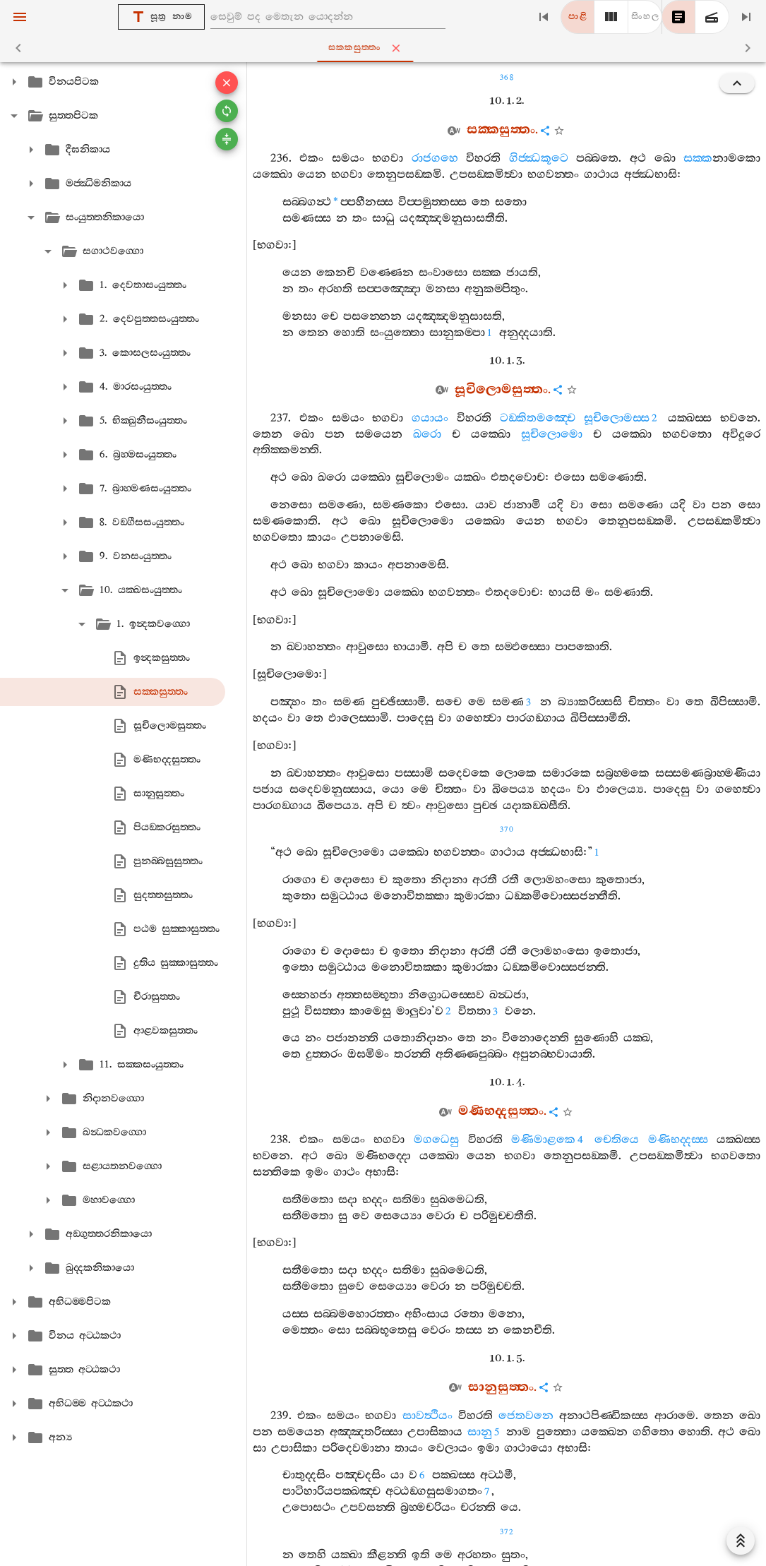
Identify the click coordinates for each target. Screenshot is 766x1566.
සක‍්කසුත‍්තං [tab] (386, 48)
